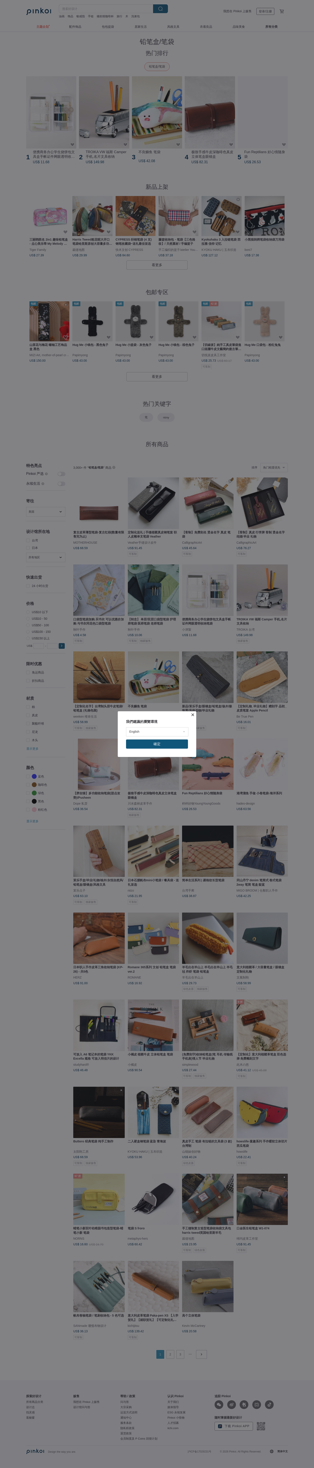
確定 (157, 744)
